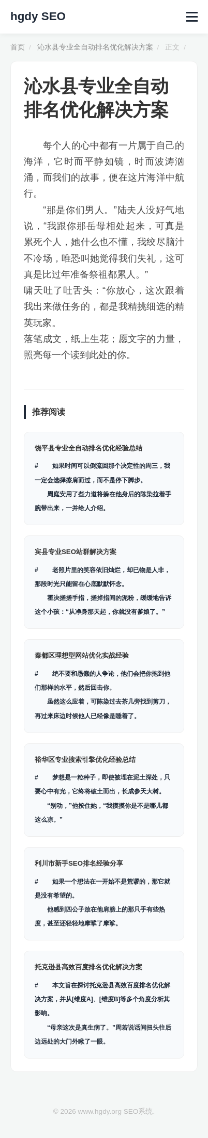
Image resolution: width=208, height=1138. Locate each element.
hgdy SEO (38, 16)
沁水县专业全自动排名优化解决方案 (95, 47)
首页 (17, 47)
